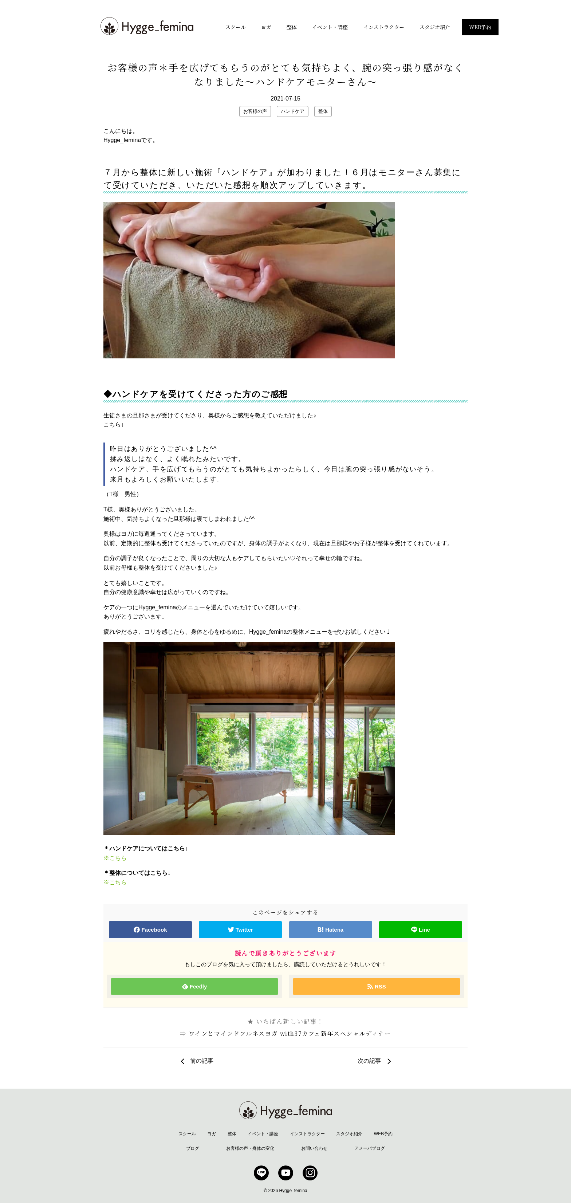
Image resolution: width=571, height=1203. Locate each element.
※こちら (115, 858)
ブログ (192, 1148)
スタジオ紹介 (435, 27)
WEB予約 (480, 27)
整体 (292, 27)
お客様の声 (255, 111)
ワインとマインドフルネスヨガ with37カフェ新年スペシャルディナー (290, 1033)
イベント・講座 (330, 27)
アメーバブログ (369, 1148)
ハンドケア (292, 111)
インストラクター (383, 27)
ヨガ (266, 27)
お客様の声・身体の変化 (250, 1148)
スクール (235, 27)
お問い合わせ (314, 1148)
